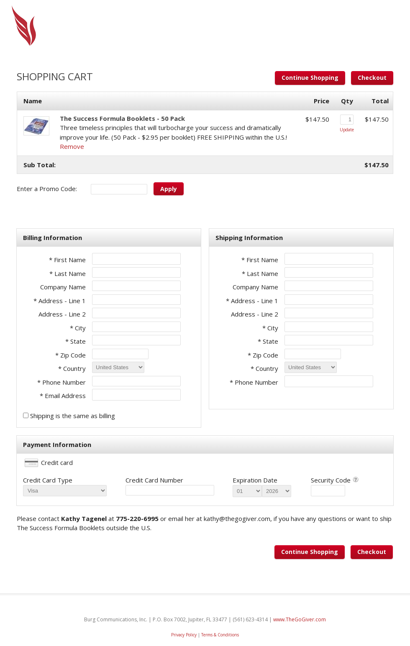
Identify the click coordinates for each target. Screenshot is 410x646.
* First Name (67, 259)
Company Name (63, 287)
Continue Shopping (310, 78)
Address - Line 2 (62, 314)
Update (347, 130)
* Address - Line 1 (59, 300)
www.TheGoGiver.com (299, 619)
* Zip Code (70, 355)
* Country (72, 368)
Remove (72, 146)
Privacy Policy (184, 635)
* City (78, 328)
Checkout (372, 78)
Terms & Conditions (220, 635)
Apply (168, 189)
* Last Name (67, 273)
